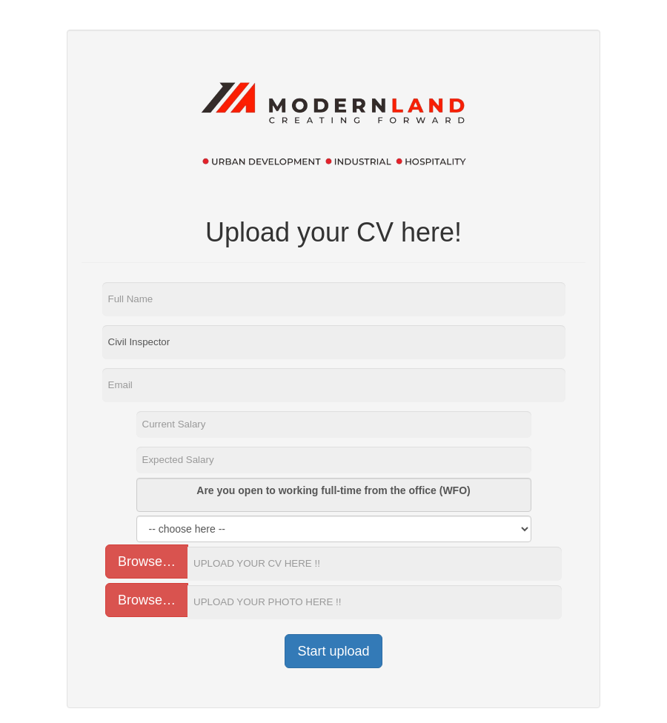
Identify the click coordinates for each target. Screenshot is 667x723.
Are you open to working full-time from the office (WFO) (333, 490)
